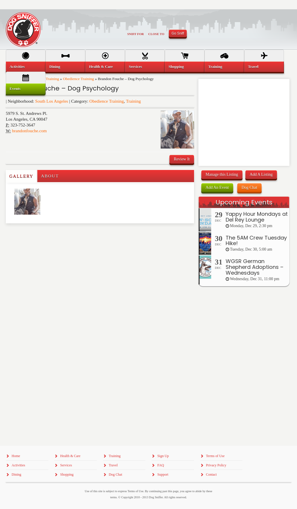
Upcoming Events (243, 202)
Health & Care (101, 66)
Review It (182, 159)
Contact (211, 474)
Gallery (21, 176)
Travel (253, 66)
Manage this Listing (222, 174)
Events (15, 88)
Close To (156, 34)
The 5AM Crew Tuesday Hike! (256, 240)
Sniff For (135, 34)
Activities (17, 66)
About (50, 176)
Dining (54, 66)
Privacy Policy (216, 465)
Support (162, 474)
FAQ (160, 465)
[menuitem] (26, 66)
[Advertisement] (40, 235)
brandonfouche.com (29, 130)
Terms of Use (215, 456)
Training (133, 101)
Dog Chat (249, 187)
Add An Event (217, 187)
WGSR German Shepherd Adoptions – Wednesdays (254, 267)
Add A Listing (261, 174)
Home (16, 456)
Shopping (176, 66)
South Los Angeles (51, 101)
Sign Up (163, 456)
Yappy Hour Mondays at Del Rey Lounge (257, 216)
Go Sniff (178, 33)
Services (135, 66)
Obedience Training (106, 101)
